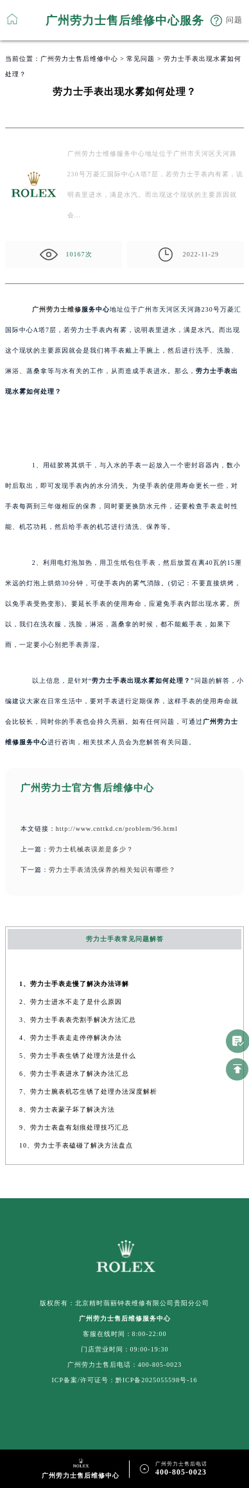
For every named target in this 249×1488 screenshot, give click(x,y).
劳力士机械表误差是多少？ (91, 849)
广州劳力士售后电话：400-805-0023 (124, 1364)
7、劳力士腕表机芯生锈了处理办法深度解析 (88, 1091)
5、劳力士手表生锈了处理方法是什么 (77, 1055)
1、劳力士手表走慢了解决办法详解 (74, 983)
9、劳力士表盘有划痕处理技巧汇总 (74, 1127)
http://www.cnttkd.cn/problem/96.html (117, 828)
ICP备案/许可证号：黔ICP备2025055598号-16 (124, 1380)
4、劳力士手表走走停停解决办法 (70, 1037)
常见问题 (140, 58)
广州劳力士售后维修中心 (79, 58)
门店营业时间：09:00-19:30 (125, 1349)
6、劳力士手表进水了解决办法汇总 (74, 1073)
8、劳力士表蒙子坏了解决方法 (67, 1109)
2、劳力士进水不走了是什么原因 (70, 1001)
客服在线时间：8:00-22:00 (125, 1333)
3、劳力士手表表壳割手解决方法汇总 (77, 1019)
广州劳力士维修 (57, 309)
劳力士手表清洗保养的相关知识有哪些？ (112, 869)
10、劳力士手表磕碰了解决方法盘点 (76, 1145)
